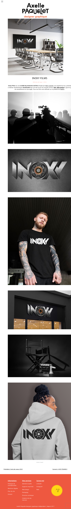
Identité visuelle (27, 483)
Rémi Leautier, (49, 85)
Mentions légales (13, 488)
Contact (10, 494)
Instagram (39, 486)
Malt (37, 489)
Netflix (62, 89)
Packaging (25, 492)
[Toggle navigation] (2, 1)
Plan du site (11, 491)
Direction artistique (28, 495)
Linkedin (39, 483)
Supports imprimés (27, 486)
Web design (25, 489)
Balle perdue (60, 87)
